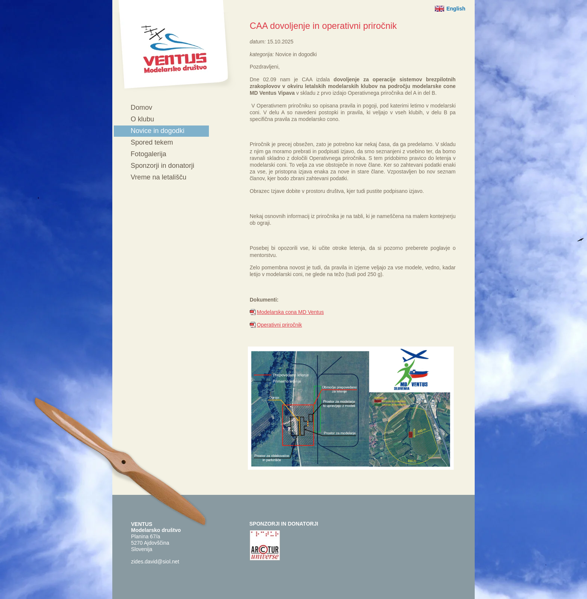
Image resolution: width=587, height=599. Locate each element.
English (455, 9)
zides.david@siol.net (155, 562)
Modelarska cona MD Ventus (290, 312)
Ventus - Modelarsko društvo (174, 46)
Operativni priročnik (279, 325)
